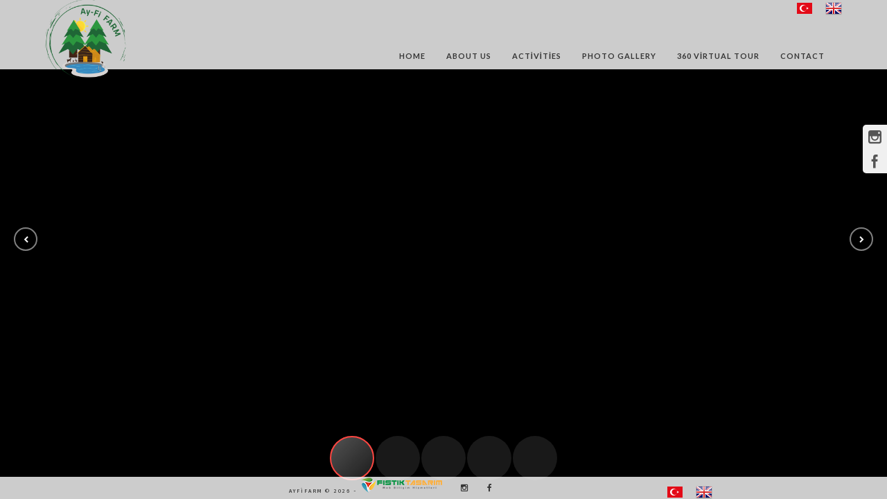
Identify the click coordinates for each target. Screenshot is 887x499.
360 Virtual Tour (718, 55)
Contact (802, 55)
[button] (25, 239)
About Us (468, 55)
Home (412, 55)
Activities (536, 55)
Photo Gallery (619, 55)
